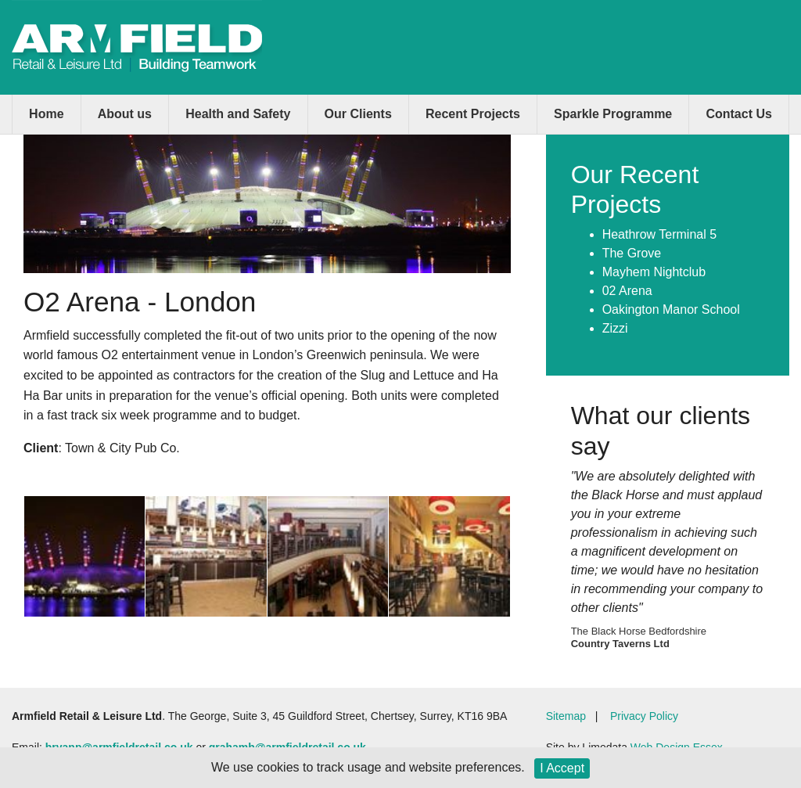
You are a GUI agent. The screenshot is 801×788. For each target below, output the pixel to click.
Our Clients (358, 114)
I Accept (562, 768)
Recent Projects (473, 114)
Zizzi (615, 328)
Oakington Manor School (671, 309)
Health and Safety (237, 114)
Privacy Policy (644, 716)
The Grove (632, 253)
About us (125, 114)
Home (46, 114)
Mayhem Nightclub (654, 272)
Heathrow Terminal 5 (659, 234)
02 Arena (627, 290)
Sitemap (566, 716)
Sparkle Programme (613, 114)
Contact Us (738, 114)
